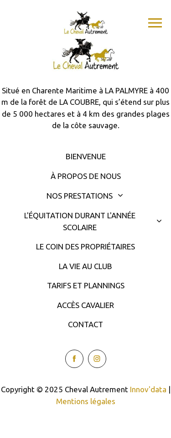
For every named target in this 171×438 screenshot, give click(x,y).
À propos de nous (86, 176)
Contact (85, 324)
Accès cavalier (85, 305)
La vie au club (85, 266)
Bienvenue (86, 156)
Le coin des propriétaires (85, 246)
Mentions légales (85, 401)
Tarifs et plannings (85, 285)
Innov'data (148, 389)
